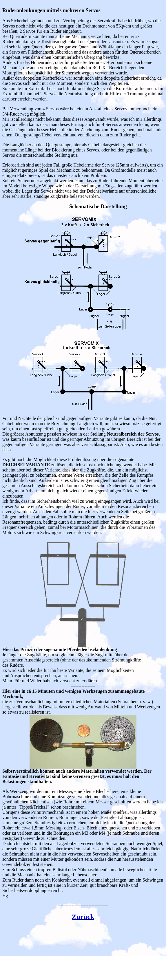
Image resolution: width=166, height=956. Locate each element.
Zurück (83, 916)
